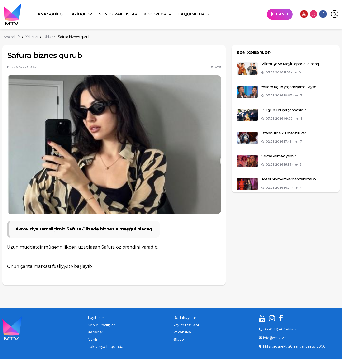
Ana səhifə (50, 14)
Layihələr (80, 14)
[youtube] (304, 14)
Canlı (92, 339)
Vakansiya (182, 332)
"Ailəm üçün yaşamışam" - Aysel (289, 87)
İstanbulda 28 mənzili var (283, 133)
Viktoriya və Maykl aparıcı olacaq (290, 64)
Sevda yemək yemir (278, 156)
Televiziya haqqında (105, 346)
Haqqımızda (192, 14)
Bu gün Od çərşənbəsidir (283, 110)
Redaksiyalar (184, 317)
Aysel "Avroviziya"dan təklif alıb (288, 179)
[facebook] (323, 14)
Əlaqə (178, 339)
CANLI (282, 14)
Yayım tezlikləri (186, 325)
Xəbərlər (155, 14)
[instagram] (313, 14)
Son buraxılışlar (118, 14)
